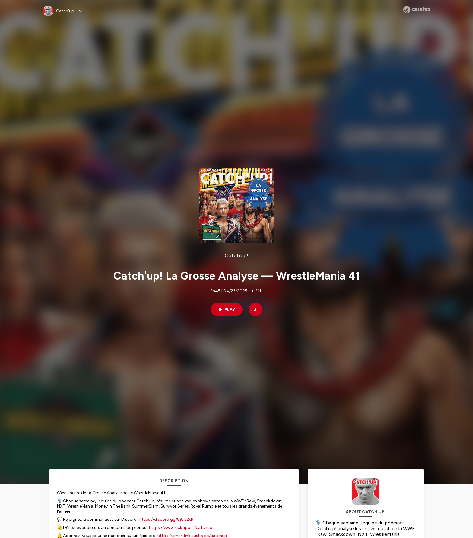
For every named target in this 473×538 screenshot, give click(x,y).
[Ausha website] (416, 9)
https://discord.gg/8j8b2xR (166, 519)
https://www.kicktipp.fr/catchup (180, 527)
